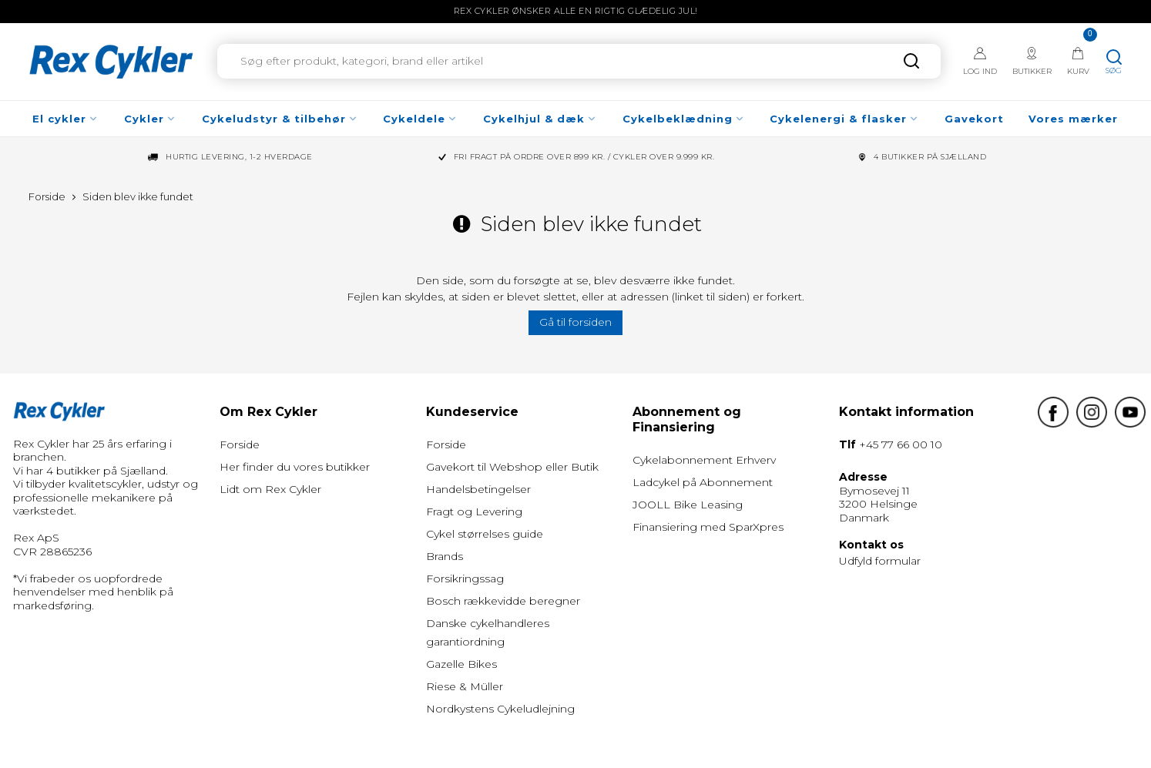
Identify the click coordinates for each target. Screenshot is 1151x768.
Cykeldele (420, 118)
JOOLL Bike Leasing (688, 504)
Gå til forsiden (575, 322)
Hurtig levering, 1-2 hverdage (239, 157)
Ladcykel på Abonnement (703, 482)
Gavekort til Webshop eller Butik (512, 467)
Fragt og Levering (474, 511)
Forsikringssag (465, 578)
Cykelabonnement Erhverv (704, 460)
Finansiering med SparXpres (708, 527)
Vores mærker (1073, 118)
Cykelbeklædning (683, 118)
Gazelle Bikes (461, 664)
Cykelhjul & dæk (540, 118)
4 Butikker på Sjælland (930, 157)
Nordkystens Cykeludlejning (500, 709)
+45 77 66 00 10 (900, 444)
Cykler (150, 118)
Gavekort (974, 118)
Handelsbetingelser (478, 489)
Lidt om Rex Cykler (270, 489)
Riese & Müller (464, 686)
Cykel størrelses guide (484, 534)
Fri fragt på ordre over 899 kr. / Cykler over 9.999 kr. (584, 157)
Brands (444, 556)
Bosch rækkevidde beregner (503, 601)
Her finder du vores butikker (295, 467)
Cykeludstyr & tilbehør (280, 118)
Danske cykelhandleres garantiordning (487, 632)
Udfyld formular (880, 561)
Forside (240, 444)
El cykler (65, 118)
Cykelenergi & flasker (844, 118)
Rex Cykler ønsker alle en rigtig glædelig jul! (576, 10)
